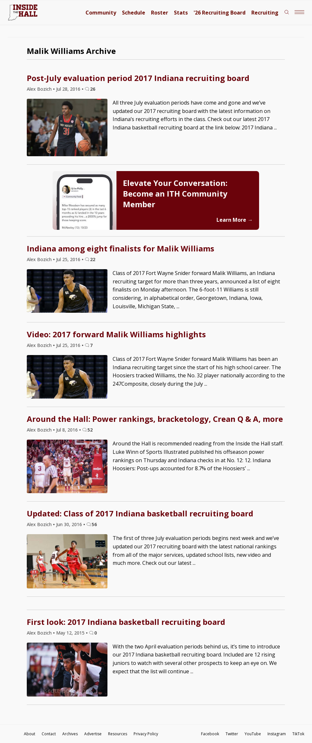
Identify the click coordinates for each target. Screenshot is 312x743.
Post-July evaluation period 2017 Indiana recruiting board (138, 78)
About (29, 734)
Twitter (232, 734)
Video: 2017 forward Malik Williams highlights (116, 334)
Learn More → (234, 219)
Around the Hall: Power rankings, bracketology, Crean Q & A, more (155, 418)
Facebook (210, 734)
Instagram (276, 734)
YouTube (253, 734)
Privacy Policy (146, 734)
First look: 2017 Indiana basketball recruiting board (126, 621)
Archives (70, 734)
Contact (49, 734)
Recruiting (264, 12)
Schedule (133, 12)
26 (92, 89)
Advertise (93, 734)
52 (90, 430)
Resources (117, 734)
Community (101, 12)
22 (92, 259)
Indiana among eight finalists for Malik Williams (120, 248)
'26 (220, 12)
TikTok (298, 734)
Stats (181, 12)
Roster (159, 12)
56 (94, 524)
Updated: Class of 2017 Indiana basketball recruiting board (140, 513)
